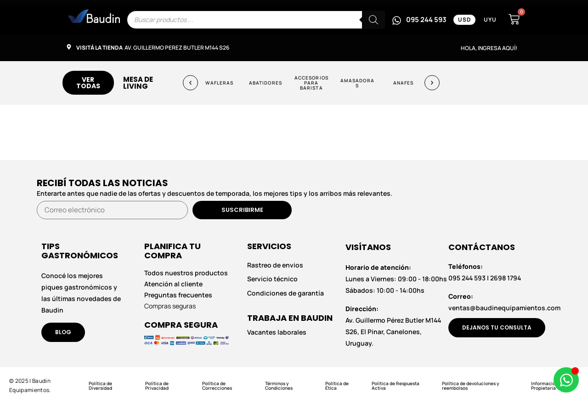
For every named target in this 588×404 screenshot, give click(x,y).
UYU (490, 19)
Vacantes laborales (276, 332)
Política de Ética (337, 385)
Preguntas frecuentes (178, 294)
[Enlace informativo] (94, 16)
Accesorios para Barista (311, 82)
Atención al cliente (173, 283)
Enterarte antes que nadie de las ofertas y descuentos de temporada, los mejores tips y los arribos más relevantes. (214, 193)
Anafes (403, 83)
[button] (190, 83)
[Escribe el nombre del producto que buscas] (256, 20)
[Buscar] (373, 20)
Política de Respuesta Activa (395, 385)
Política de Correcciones (217, 385)
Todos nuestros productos (186, 272)
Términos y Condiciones (279, 385)
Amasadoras (357, 82)
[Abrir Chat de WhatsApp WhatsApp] (566, 380)
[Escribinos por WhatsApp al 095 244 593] (419, 20)
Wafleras (219, 83)
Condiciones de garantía (285, 293)
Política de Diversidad (100, 385)
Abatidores (265, 83)
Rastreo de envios (275, 265)
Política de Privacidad (157, 385)
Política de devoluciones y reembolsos (470, 385)
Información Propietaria (544, 385)
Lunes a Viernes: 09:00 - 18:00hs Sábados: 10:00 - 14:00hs (396, 279)
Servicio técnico (272, 278)
